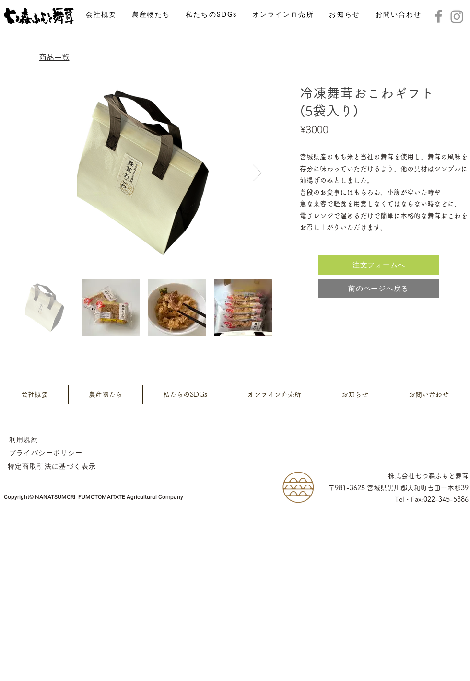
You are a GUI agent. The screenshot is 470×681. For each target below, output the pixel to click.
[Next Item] (257, 172)
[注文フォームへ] (378, 265)
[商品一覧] (54, 56)
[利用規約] (23, 439)
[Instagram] (456, 16)
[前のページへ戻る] (378, 288)
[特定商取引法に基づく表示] (51, 466)
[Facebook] (438, 16)
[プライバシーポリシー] (46, 453)
